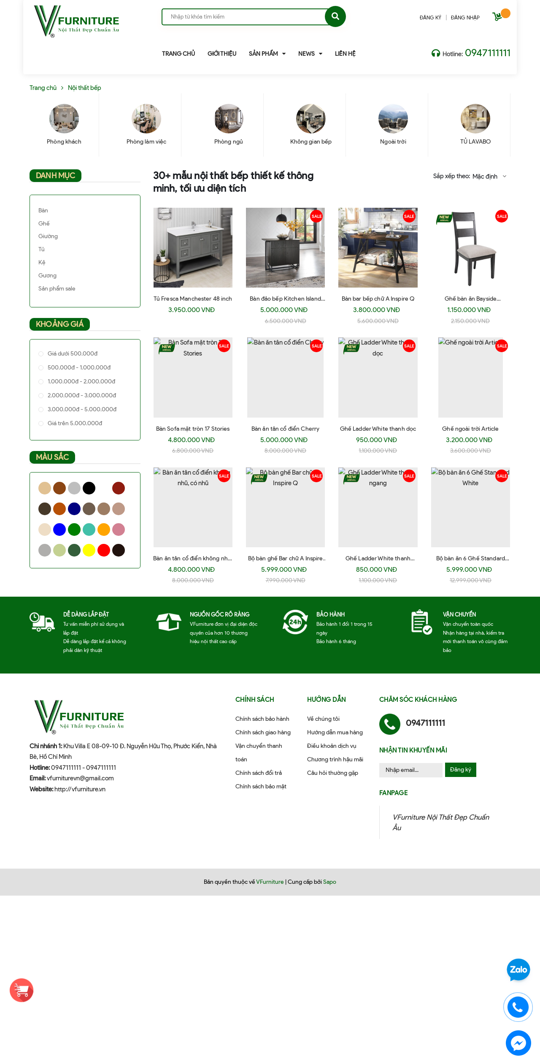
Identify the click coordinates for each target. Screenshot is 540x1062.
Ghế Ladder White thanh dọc (378, 428)
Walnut (89, 508)
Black (89, 488)
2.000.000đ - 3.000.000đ (81, 395)
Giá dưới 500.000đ (71, 353)
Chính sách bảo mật (260, 786)
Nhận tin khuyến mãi (413, 750)
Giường (48, 236)
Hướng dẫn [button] (326, 699)
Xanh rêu (74, 550)
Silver (44, 550)
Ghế (44, 223)
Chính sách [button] (254, 699)
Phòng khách (64, 141)
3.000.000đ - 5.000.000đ (81, 409)
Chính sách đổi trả (258, 773)
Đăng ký (460, 769)
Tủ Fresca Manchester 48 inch (193, 298)
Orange (103, 529)
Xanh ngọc (89, 529)
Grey (74, 488)
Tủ (41, 249)
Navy (74, 508)
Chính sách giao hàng (263, 732)
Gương (47, 275)
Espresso (44, 508)
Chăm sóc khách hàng (418, 699)
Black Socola (118, 550)
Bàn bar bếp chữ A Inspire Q (378, 298)
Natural (44, 488)
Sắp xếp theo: (451, 176)
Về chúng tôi (323, 718)
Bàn (43, 210)
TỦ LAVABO (475, 141)
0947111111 (487, 52)
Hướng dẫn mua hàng (335, 732)
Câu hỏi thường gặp (332, 773)
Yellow (89, 550)
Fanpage (393, 793)
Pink (118, 529)
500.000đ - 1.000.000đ (78, 367)
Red (103, 550)
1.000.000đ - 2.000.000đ (80, 381)
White (103, 488)
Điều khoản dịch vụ (331, 746)
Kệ (42, 262)
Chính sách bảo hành (262, 718)
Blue (59, 529)
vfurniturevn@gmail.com (80, 778)
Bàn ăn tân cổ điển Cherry (285, 428)
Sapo (329, 881)
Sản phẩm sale (57, 288)
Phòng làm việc (147, 141)
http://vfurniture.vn (79, 789)
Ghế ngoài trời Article (470, 428)
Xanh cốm (59, 550)
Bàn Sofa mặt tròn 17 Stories (193, 428)
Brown (59, 488)
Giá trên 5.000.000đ (74, 423)
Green (74, 529)
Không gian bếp (311, 141)
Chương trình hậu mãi (335, 759)
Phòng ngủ (228, 141)
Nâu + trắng (118, 508)
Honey (59, 508)
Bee (44, 529)
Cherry (118, 488)
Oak (103, 508)
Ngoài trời (393, 141)
